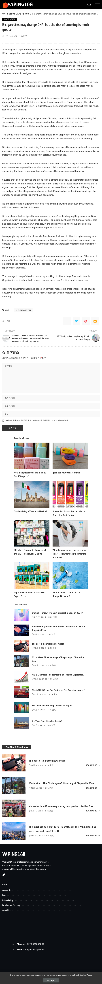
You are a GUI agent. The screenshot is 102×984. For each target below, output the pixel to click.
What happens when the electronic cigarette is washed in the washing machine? (69, 553)
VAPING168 (13, 853)
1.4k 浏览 (23, 36)
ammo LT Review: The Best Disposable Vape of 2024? (57, 612)
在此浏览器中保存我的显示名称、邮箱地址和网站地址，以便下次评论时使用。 (37, 420)
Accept (51, 980)
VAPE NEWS (10, 19)
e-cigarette (25, 310)
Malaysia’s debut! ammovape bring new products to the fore (63, 806)
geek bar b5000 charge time (66, 472)
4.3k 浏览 (53, 694)
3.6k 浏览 (51, 710)
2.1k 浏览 (49, 810)
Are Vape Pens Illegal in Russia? (47, 720)
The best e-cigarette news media (48, 643)
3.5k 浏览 (54, 679)
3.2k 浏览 (51, 634)
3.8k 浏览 (52, 617)
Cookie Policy (86, 975)
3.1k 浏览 (51, 725)
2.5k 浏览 (52, 665)
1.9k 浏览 (50, 835)
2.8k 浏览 (52, 648)
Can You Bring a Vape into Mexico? (30, 511)
